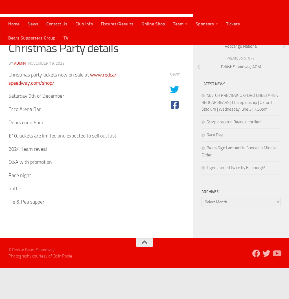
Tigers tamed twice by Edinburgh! (236, 198)
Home (13, 24)
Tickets (233, 24)
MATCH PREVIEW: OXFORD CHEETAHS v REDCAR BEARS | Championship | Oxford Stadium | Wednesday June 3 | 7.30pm (240, 133)
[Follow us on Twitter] (268, 53)
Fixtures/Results (117, 24)
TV (66, 38)
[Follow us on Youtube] (277, 53)
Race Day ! (216, 166)
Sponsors (205, 24)
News (32, 24)
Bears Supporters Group (32, 38)
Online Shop (153, 24)
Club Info (84, 24)
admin (20, 94)
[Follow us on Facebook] (259, 53)
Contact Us (56, 24)
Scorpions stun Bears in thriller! (234, 153)
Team (178, 24)
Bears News (22, 53)
